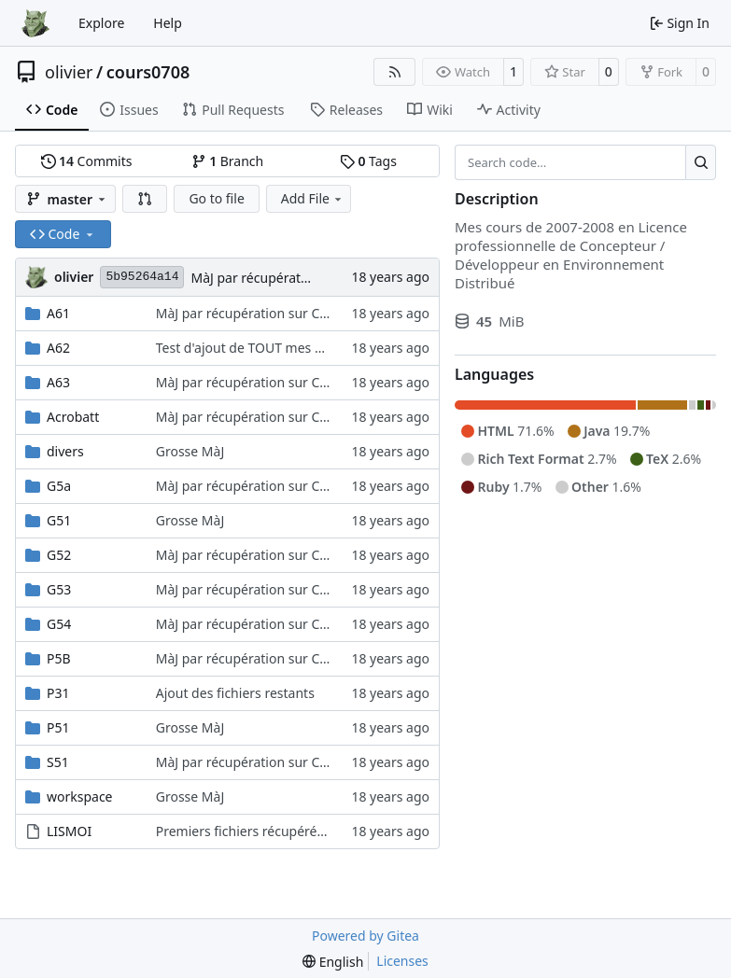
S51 (58, 762)
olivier (69, 72)
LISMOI (69, 831)
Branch (227, 161)
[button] (144, 199)
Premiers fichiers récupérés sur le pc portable (295, 831)
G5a (59, 486)
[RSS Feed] (394, 72)
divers (65, 451)
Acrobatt (73, 417)
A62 (58, 347)
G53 (59, 589)
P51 (58, 727)
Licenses (402, 961)
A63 (58, 382)
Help (167, 23)
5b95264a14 (141, 277)
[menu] (332, 962)
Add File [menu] (312, 198)
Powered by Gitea (365, 935)
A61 (58, 313)
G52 (59, 555)
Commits (87, 161)
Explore (101, 23)
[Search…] (700, 162)
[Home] (35, 23)
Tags (368, 161)
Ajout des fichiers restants (235, 693)
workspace (80, 796)
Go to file (216, 198)
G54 (59, 624)
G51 (59, 520)
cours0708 (148, 72)
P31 (58, 693)
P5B (59, 658)
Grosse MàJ (190, 451)
